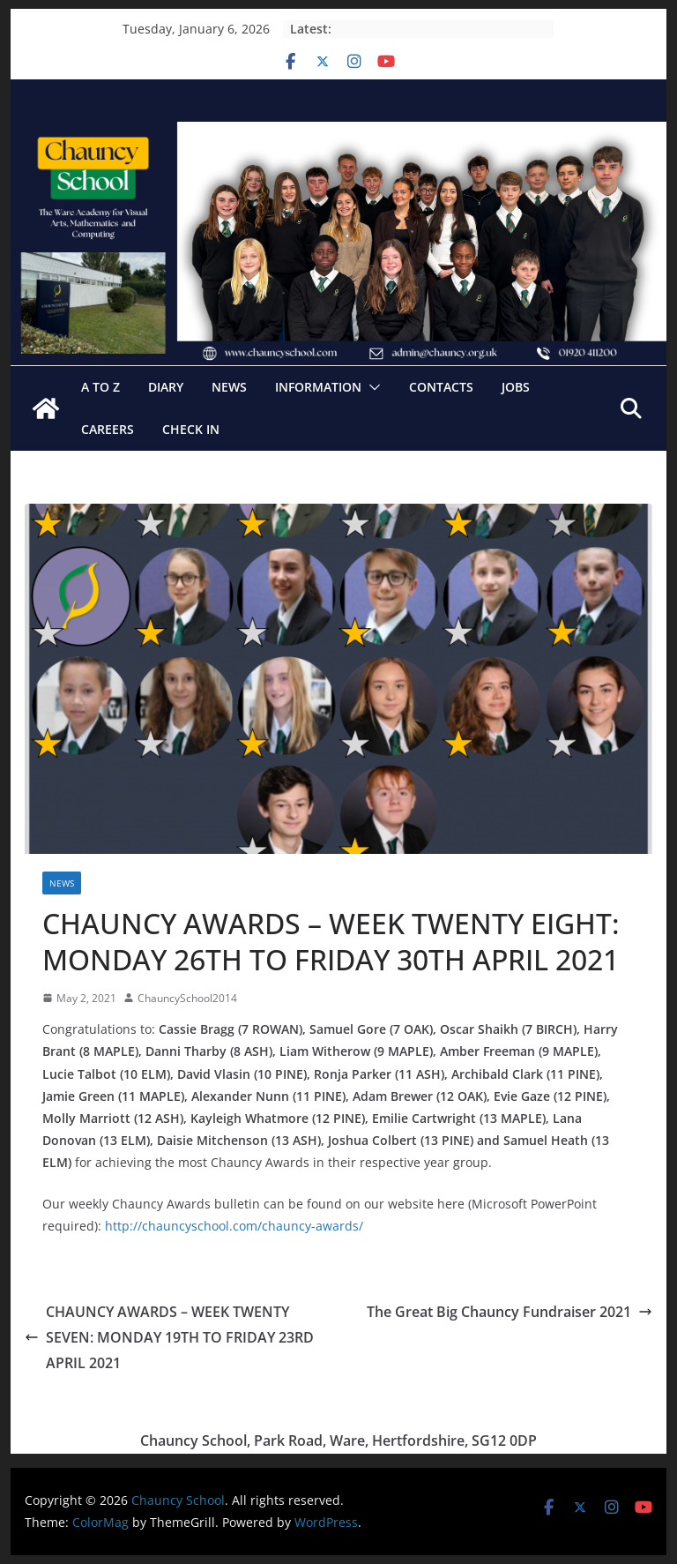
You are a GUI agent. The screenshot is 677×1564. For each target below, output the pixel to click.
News (229, 386)
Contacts (441, 386)
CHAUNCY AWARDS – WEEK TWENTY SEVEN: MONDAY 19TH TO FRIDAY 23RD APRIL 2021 (169, 1337)
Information (318, 386)
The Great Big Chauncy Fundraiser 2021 (509, 1311)
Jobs (516, 386)
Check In (190, 429)
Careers (107, 429)
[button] (371, 387)
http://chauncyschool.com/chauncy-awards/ (234, 1225)
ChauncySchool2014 (187, 998)
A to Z (100, 386)
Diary (165, 386)
